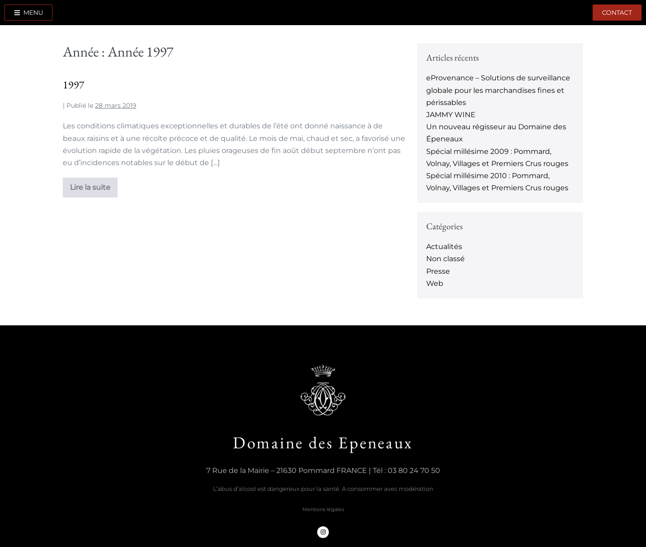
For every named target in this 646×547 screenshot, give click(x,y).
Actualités (444, 246)
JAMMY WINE (451, 114)
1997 (73, 85)
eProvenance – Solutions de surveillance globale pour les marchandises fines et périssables (498, 90)
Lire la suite (90, 185)
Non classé (445, 258)
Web (434, 283)
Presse (438, 271)
